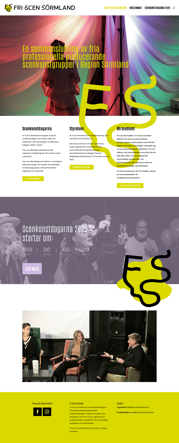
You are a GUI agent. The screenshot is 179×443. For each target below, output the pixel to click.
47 (125, 376)
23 (74, 376)
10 (47, 376)
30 (89, 376)
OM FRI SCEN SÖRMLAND (115, 8)
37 (104, 376)
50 (131, 376)
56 (144, 376)
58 (148, 376)
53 (138, 376)
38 (106, 376)
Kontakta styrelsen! (81, 167)
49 (129, 376)
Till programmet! (33, 178)
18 (64, 376)
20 (68, 376)
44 (119, 376)
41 (112, 376)
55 (142, 376)
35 (100, 376)
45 (121, 376)
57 (146, 376)
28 (85, 376)
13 (53, 376)
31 (91, 376)
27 (83, 376)
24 (76, 376)
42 (114, 376)
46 (123, 376)
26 (81, 376)
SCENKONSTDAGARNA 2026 (157, 8)
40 (110, 376)
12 (51, 376)
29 (87, 376)
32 (93, 376)
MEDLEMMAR (136, 8)
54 (140, 376)
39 (108, 376)
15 (57, 376)
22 (72, 376)
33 (95, 376)
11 (49, 376)
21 (70, 376)
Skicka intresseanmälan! (130, 185)
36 (102, 376)
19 (66, 376)
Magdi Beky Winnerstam (80, 156)
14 (55, 376)
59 (150, 376)
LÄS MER (32, 268)
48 (127, 376)
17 (62, 376)
